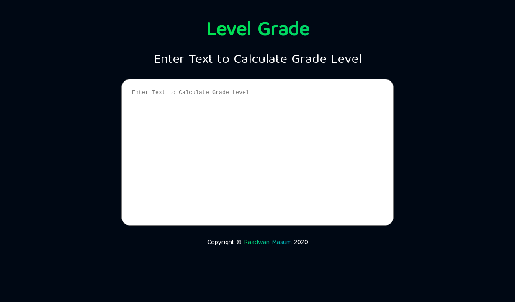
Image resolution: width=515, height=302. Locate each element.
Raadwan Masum (268, 243)
